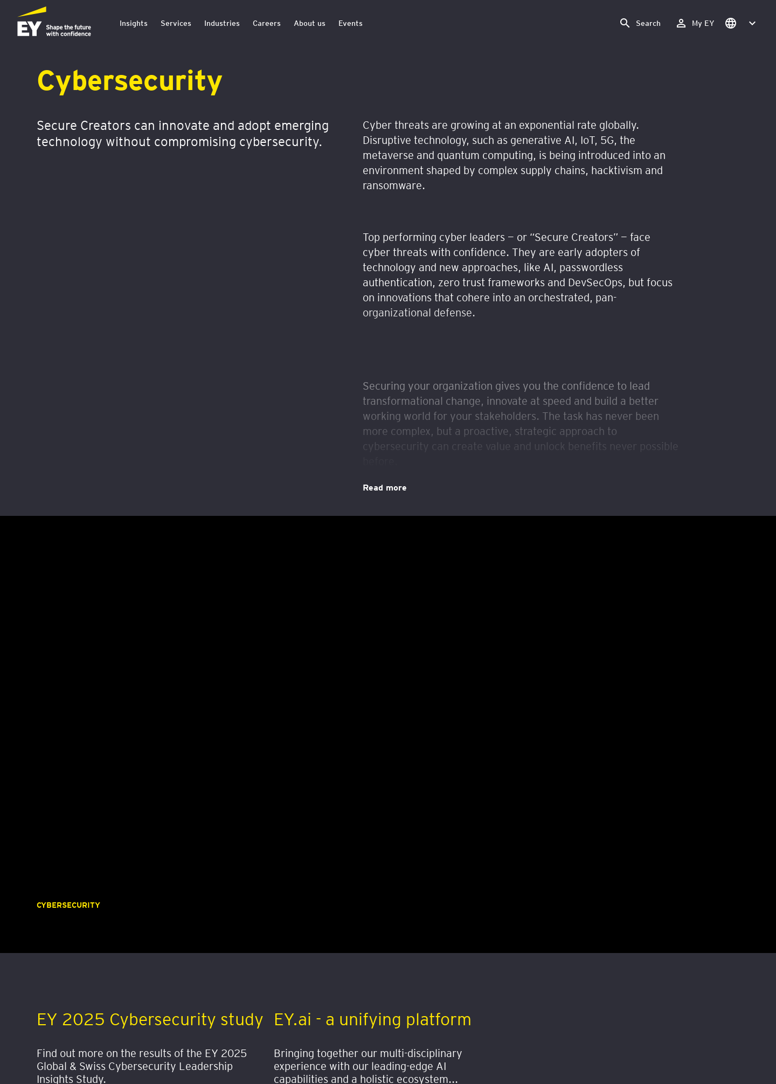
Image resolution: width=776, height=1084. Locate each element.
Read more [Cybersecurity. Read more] (385, 487)
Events (350, 22)
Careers (267, 22)
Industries (222, 22)
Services (176, 22)
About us (309, 22)
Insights (134, 22)
